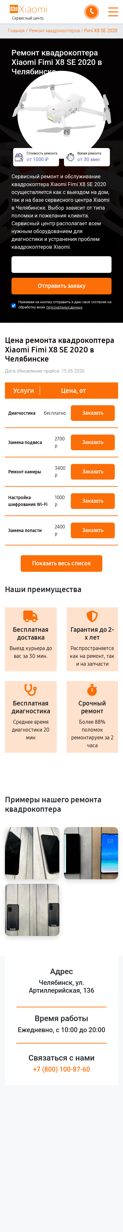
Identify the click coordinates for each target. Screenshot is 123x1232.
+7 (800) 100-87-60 (61, 1069)
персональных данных (64, 307)
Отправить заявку (62, 285)
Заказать (92, 413)
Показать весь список (61, 563)
